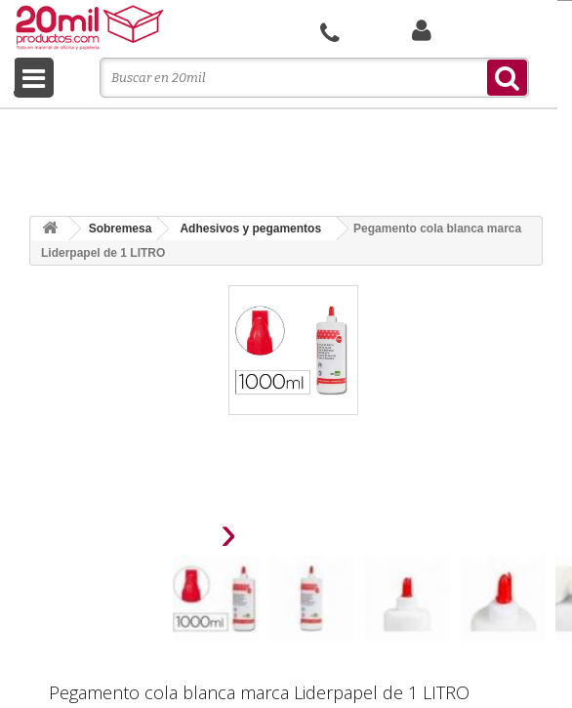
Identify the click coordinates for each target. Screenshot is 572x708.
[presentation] (180, 538)
